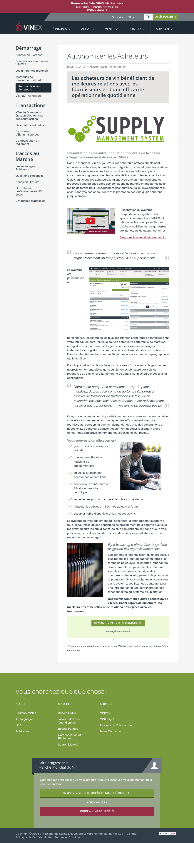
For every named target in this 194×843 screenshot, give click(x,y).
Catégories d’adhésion (31, 200)
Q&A (18, 725)
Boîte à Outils (67, 713)
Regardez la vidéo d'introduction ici (143, 237)
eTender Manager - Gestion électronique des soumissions (29, 115)
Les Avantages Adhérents (25, 167)
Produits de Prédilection (116, 725)
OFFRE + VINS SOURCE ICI (97, 811)
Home (70, 67)
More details (95, 9)
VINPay (105, 713)
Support (162, 29)
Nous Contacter (110, 731)
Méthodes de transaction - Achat (28, 78)
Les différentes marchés (32, 70)
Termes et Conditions (69, 837)
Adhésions (22, 731)
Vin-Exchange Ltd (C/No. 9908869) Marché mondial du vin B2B (81, 833)
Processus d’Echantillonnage (28, 132)
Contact (132, 833)
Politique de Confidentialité (34, 837)
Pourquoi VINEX (26, 713)
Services (135, 29)
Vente (109, 29)
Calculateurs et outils (30, 125)
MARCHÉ (159, 16)
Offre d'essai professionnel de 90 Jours (29, 191)
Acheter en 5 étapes (29, 54)
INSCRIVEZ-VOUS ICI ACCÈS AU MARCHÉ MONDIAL (97, 793)
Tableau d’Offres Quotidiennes (69, 720)
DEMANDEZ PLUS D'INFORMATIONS (118, 623)
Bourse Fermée (68, 728)
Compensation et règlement (27, 142)
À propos (60, 29)
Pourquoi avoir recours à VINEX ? (32, 62)
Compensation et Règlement (69, 736)
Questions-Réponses (30, 175)
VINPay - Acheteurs (28, 95)
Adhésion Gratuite (27, 182)
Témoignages (24, 719)
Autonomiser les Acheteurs (29, 87)
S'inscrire (117, 17)
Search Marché (68, 744)
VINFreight (107, 719)
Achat (86, 29)
